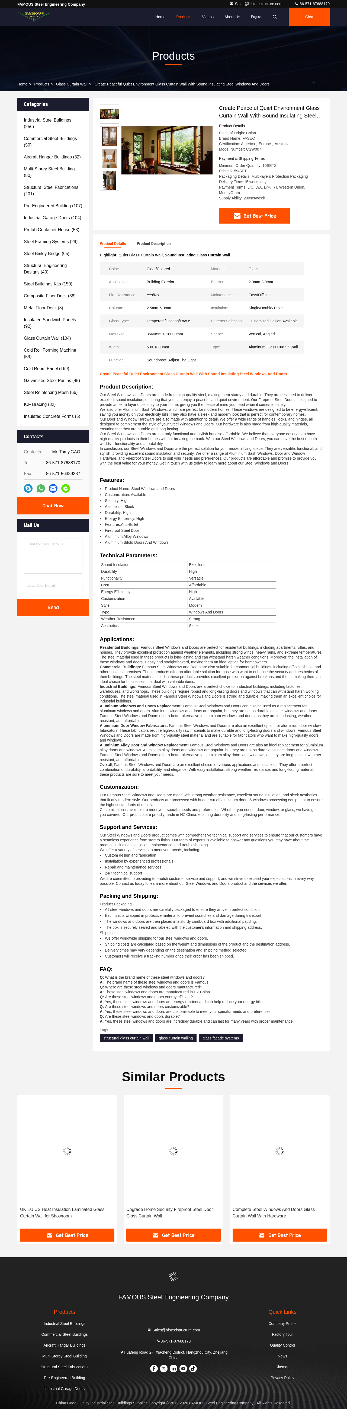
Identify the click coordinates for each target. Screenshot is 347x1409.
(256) (47, 123)
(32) (52, 157)
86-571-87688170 (312, 4)
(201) (51, 190)
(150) (48, 284)
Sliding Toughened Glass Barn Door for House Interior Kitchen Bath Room (64, 1212)
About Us (232, 17)
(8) (43, 308)
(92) (50, 323)
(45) (52, 380)
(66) (51, 392)
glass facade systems (221, 1038)
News (282, 1356)
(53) (51, 229)
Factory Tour (282, 1334)
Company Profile (282, 1323)
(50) (50, 141)
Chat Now (53, 505)
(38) (50, 296)
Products (183, 17)
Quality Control (282, 1345)
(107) (53, 205)
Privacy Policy (282, 1378)
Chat (309, 17)
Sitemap (282, 1367)
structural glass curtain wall (126, 1038)
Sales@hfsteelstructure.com (256, 4)
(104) (52, 217)
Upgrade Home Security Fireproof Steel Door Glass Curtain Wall (276, 1212)
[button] (109, 188)
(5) (52, 416)
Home (160, 17)
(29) (51, 241)
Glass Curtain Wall (71, 84)
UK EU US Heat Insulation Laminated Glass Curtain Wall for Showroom (168, 1212)
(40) (45, 268)
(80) (49, 172)
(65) (46, 253)
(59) (50, 353)
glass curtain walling (176, 1038)
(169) (46, 368)
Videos (208, 17)
